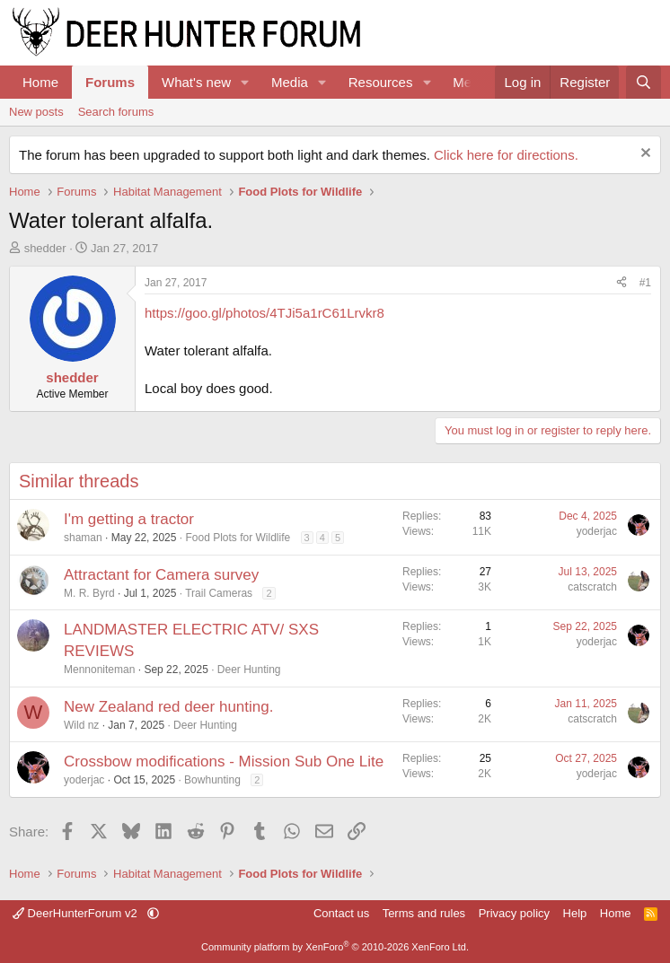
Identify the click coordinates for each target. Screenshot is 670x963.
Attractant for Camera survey (161, 574)
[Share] (621, 283)
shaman (83, 537)
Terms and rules (424, 913)
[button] (245, 82)
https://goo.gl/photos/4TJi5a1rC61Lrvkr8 (264, 312)
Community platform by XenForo (335, 946)
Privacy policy (514, 913)
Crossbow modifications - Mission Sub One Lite (223, 761)
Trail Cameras (218, 593)
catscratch (592, 587)
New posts (36, 111)
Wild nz (81, 725)
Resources (380, 82)
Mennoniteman (99, 669)
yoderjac (597, 531)
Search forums (116, 111)
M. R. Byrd (89, 593)
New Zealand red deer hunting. (168, 706)
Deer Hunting (249, 669)
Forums (110, 82)
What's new (196, 82)
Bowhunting (212, 780)
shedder (45, 248)
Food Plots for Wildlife (237, 537)
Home (40, 82)
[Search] (643, 82)
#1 (645, 282)
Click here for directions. (506, 154)
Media (289, 82)
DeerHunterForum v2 (76, 913)
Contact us (341, 913)
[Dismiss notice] (643, 154)
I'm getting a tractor (129, 519)
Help (575, 913)
